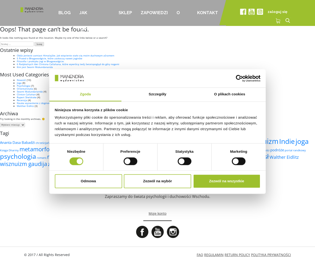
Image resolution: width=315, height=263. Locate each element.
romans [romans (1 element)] (41, 157)
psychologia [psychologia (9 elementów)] (18, 156)
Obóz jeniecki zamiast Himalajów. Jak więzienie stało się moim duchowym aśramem (65, 55)
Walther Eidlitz (25, 106)
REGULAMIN (214, 254)
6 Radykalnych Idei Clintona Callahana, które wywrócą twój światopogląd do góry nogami (68, 64)
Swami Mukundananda (30, 91)
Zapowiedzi (154, 12)
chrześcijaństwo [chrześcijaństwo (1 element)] (45, 143)
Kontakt (207, 12)
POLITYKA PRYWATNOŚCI (271, 254)
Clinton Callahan (26, 94)
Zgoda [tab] (85, 94)
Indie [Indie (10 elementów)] (287, 141)
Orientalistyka (25, 88)
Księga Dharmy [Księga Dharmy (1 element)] (9, 150)
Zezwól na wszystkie (226, 181)
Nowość (21, 80)
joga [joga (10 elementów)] (302, 141)
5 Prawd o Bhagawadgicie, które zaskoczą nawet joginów (49, 58)
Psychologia (23, 85)
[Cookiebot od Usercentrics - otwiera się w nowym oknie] (239, 78)
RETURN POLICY (237, 254)
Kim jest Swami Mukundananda (35, 67)
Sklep (125, 12)
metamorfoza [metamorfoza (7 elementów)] (37, 149)
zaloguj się (277, 12)
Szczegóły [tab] (157, 94)
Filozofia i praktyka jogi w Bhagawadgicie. (40, 61)
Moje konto (157, 213)
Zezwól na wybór (157, 181)
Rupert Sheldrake (27, 97)
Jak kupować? (91, 18)
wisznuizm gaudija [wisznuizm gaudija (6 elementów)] (23, 164)
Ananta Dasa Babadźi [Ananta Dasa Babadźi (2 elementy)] (17, 142)
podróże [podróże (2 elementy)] (277, 149)
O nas (180, 18)
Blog (64, 12)
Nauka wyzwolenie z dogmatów (35, 103)
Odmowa (88, 181)
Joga (19, 83)
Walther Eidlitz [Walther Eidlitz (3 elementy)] (284, 157)
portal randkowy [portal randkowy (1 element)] (295, 150)
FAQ (200, 254)
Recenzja (22, 100)
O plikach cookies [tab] (229, 94)
